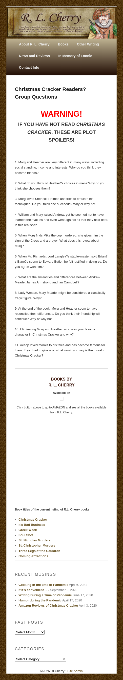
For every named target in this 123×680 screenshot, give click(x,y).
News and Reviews (34, 56)
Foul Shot (26, 535)
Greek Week (28, 530)
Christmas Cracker (33, 519)
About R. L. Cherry (34, 44)
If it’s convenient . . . (34, 590)
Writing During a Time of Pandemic (45, 595)
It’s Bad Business (32, 525)
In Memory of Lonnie (75, 56)
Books (63, 44)
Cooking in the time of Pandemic (43, 585)
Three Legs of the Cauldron (39, 551)
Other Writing (88, 44)
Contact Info (29, 67)
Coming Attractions (33, 556)
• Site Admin (74, 671)
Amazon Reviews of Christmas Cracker (48, 605)
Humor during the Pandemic (40, 600)
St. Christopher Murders (37, 545)
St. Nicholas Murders (34, 540)
